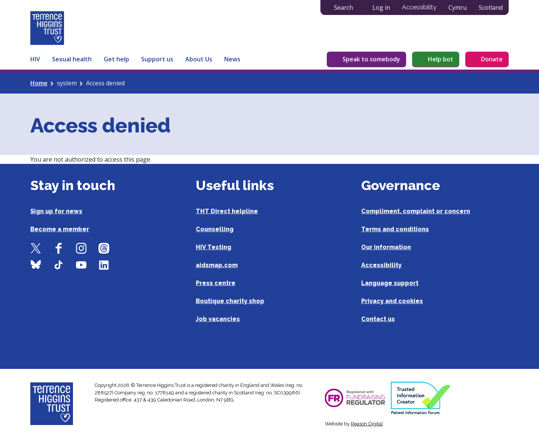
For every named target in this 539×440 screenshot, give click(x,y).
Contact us (378, 319)
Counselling (215, 229)
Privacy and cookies (392, 301)
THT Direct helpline (227, 211)
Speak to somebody (371, 59)
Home (39, 83)
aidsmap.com (217, 265)
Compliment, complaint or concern (415, 211)
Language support (389, 283)
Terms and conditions (395, 229)
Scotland (491, 7)
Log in (381, 7)
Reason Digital (367, 424)
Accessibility (419, 7)
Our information (386, 247)
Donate (492, 59)
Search (343, 7)
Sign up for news (56, 211)
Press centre (215, 283)
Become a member (59, 229)
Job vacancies (218, 319)
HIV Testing (213, 247)
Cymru (457, 7)
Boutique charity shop (230, 301)
